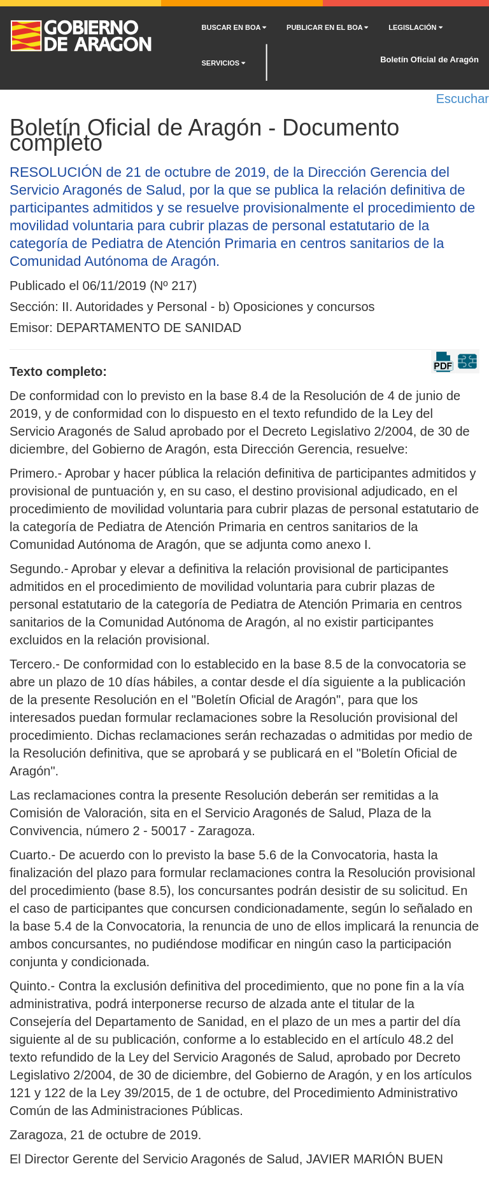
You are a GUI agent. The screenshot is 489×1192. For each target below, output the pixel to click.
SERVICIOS (224, 63)
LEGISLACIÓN (415, 27)
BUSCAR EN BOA (234, 27)
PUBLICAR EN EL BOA (327, 27)
